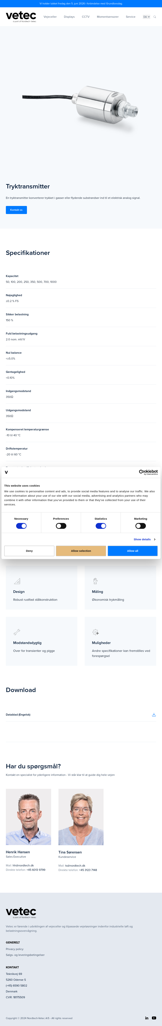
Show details (142, 539)
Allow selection (81, 550)
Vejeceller (50, 17)
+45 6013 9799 (36, 870)
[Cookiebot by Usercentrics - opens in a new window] (142, 472)
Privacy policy (14, 949)
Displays (69, 17)
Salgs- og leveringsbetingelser (25, 955)
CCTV (86, 17)
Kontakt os (16, 210)
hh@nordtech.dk (23, 865)
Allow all (132, 550)
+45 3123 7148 (88, 870)
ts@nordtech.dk (75, 865)
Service (130, 17)
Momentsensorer (108, 17)
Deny (29, 550)
